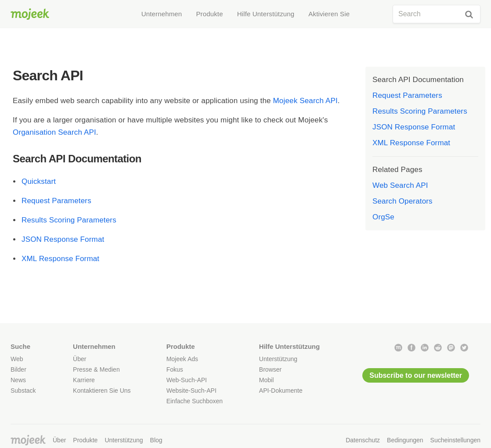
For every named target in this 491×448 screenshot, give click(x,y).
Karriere (84, 379)
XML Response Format (60, 258)
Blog (156, 440)
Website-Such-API (191, 390)
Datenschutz (363, 440)
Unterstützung (278, 358)
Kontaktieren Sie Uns (102, 390)
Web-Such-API (186, 379)
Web (17, 358)
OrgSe (383, 217)
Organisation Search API (54, 132)
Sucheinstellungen (455, 440)
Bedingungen (405, 440)
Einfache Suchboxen (194, 401)
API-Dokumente (281, 390)
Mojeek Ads (182, 358)
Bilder (18, 369)
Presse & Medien (96, 369)
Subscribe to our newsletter (415, 375)
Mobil (266, 379)
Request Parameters (56, 201)
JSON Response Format (63, 239)
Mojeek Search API (305, 101)
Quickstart (39, 181)
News (18, 379)
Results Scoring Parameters (69, 220)
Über (79, 358)
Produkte (85, 440)
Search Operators (402, 201)
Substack (23, 390)
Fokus (174, 369)
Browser (270, 369)
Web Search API (400, 185)
